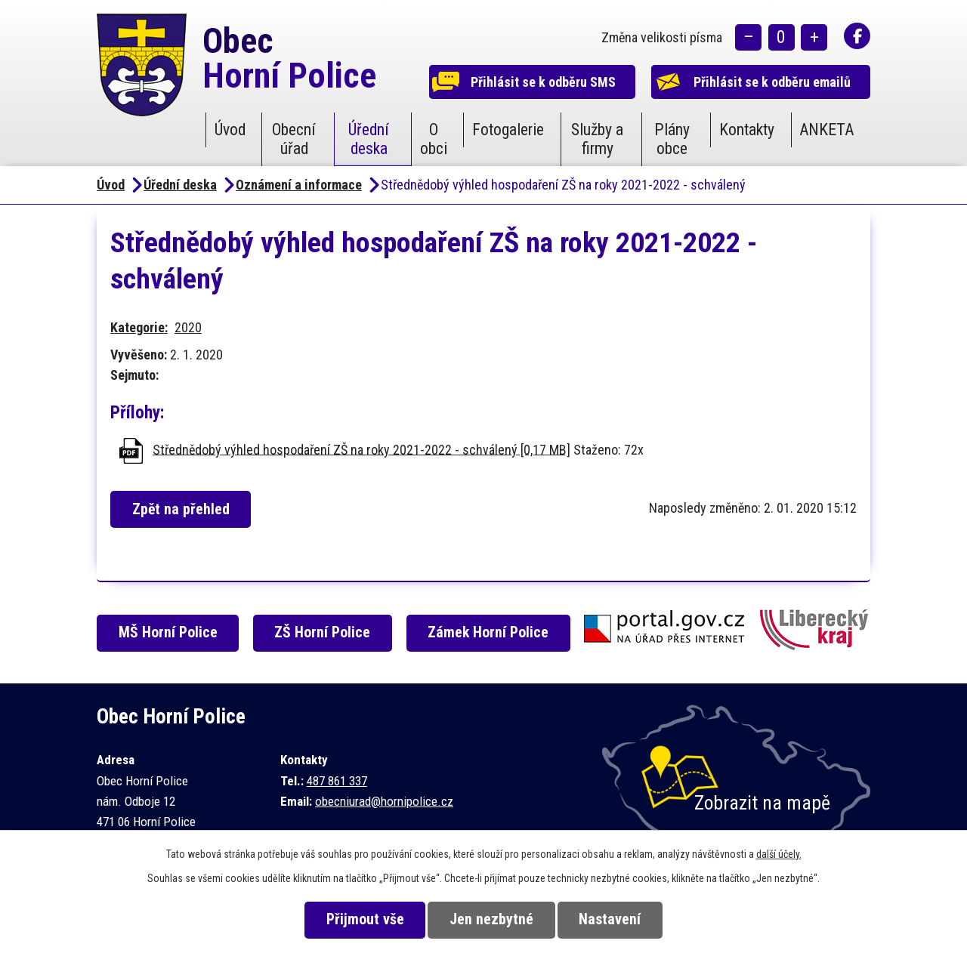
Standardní (781, 38)
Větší (814, 38)
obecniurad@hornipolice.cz (384, 801)
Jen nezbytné (491, 919)
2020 (188, 327)
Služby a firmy (597, 139)
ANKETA (826, 129)
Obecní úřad (294, 139)
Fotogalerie (508, 129)
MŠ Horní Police (168, 632)
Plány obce (672, 139)
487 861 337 (337, 780)
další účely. (779, 854)
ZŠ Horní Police (324, 632)
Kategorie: (139, 327)
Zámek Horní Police (489, 632)
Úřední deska (368, 139)
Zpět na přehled (181, 509)
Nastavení (611, 919)
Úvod (230, 129)
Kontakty (746, 129)
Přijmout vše (364, 919)
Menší (748, 38)
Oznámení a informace (299, 185)
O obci (433, 139)
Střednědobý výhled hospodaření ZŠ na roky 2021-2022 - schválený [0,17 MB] (361, 449)
